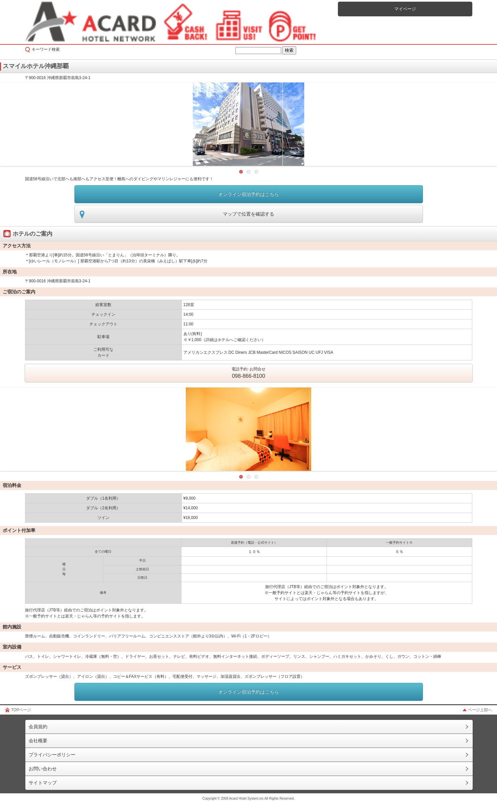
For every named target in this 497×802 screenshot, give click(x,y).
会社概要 (38, 740)
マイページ (405, 8)
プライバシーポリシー (52, 754)
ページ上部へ (480, 710)
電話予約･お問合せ (248, 373)
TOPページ (21, 710)
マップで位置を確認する (248, 214)
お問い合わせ (43, 768)
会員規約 (38, 726)
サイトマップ (43, 782)
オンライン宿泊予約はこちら (248, 194)
